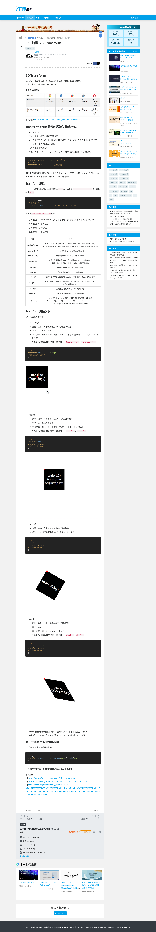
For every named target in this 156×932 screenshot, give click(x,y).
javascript (113, 187)
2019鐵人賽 (30, 48)
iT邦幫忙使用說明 (123, 927)
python (132, 187)
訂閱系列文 (86, 832)
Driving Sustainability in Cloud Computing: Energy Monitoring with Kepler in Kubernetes (128, 131)
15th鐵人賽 (113, 170)
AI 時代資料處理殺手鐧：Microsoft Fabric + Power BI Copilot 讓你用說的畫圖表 (129, 88)
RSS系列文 (73, 832)
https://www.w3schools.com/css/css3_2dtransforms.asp (58, 120)
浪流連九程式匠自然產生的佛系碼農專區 (50, 55)
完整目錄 (24, 856)
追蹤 (37, 810)
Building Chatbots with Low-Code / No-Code (128, 56)
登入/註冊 (134, 18)
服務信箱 (89, 927)
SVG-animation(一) (30, 845)
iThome (65, 927)
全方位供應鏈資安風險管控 (128, 67)
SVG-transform (28, 841)
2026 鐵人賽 (56, 18)
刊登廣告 (72, 927)
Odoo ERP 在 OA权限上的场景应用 (122, 219)
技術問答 (20, 18)
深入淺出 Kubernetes (127, 98)
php (131, 191)
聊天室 (46, 18)
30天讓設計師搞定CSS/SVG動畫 (49, 38)
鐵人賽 (122, 183)
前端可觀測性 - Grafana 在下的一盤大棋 (128, 108)
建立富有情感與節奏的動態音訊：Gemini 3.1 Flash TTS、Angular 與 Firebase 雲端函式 (124, 260)
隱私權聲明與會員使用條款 (104, 927)
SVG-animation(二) (30, 849)
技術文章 (30, 18)
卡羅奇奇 (37, 52)
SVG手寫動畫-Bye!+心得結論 (34, 852)
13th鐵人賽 (113, 174)
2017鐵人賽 (114, 191)
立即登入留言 (60, 913)
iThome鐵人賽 (126, 27)
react (111, 200)
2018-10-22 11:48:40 (41, 57)
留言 (28, 810)
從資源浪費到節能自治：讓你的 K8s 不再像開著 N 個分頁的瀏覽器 (91, 885)
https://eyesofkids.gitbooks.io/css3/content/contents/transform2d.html (58, 781)
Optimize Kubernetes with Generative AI (127, 142)
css (135, 195)
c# (110, 195)
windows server (125, 195)
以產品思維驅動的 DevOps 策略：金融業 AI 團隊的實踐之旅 (128, 78)
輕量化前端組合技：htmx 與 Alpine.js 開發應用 (129, 118)
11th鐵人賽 (113, 183)
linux (115, 195)
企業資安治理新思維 (26, 882)
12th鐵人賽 (124, 178)
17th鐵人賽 (113, 178)
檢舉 (97, 810)
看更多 (136, 51)
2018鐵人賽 (123, 187)
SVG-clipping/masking (31, 837)
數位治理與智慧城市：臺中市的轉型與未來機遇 (128, 152)
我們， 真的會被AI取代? (118, 216)
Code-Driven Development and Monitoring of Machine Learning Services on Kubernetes (69, 887)
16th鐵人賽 (124, 170)
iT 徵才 (39, 18)
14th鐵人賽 (124, 174)
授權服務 (81, 927)
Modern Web (30, 38)
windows (124, 191)
